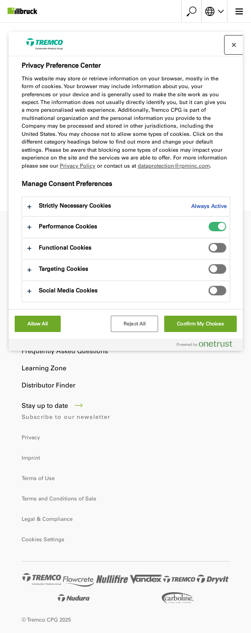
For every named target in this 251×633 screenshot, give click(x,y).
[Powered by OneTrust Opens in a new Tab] (208, 346)
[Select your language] (214, 11)
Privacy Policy (77, 166)
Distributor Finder (48, 385)
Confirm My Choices (200, 324)
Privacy (31, 437)
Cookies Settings (43, 539)
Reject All (134, 324)
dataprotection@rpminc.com (174, 166)
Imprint (31, 458)
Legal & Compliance (47, 519)
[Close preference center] (234, 45)
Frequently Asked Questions (65, 351)
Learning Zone (44, 368)
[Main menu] (239, 11)
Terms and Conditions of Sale (59, 499)
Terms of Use (38, 478)
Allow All (37, 324)
